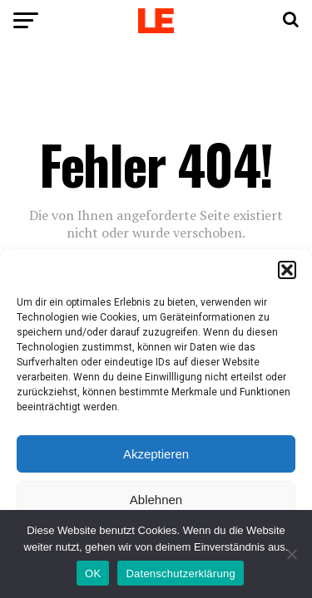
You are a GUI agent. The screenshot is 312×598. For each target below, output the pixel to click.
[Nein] (291, 554)
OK (93, 573)
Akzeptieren (156, 454)
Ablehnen (156, 500)
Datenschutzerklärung (180, 573)
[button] (287, 270)
